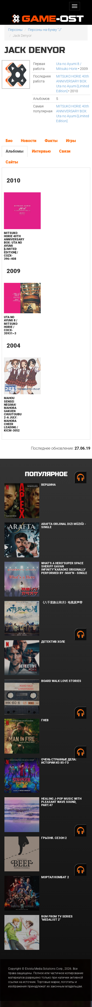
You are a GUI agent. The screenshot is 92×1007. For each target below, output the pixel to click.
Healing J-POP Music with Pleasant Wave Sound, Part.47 (61, 802)
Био (9, 140)
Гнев (45, 720)
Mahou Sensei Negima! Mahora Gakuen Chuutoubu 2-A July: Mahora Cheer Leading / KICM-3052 (13, 414)
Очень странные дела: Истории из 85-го (59, 761)
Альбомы (15, 151)
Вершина (48, 484)
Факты (51, 140)
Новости (28, 140)
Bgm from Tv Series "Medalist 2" (57, 918)
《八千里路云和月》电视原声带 (61, 602)
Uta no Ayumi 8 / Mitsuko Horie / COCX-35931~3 (10, 325)
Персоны (15, 30)
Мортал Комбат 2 (55, 877)
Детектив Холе (53, 641)
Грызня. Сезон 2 (54, 838)
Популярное (46, 474)
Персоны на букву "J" (45, 30)
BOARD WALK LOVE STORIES (61, 681)
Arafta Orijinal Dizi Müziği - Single (63, 525)
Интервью (41, 151)
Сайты (12, 162)
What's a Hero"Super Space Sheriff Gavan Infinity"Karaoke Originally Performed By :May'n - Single (64, 568)
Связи (64, 151)
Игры (71, 140)
